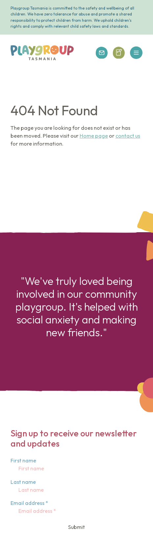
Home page (94, 135)
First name (23, 460)
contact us (127, 135)
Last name (23, 482)
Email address (29, 503)
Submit (76, 527)
